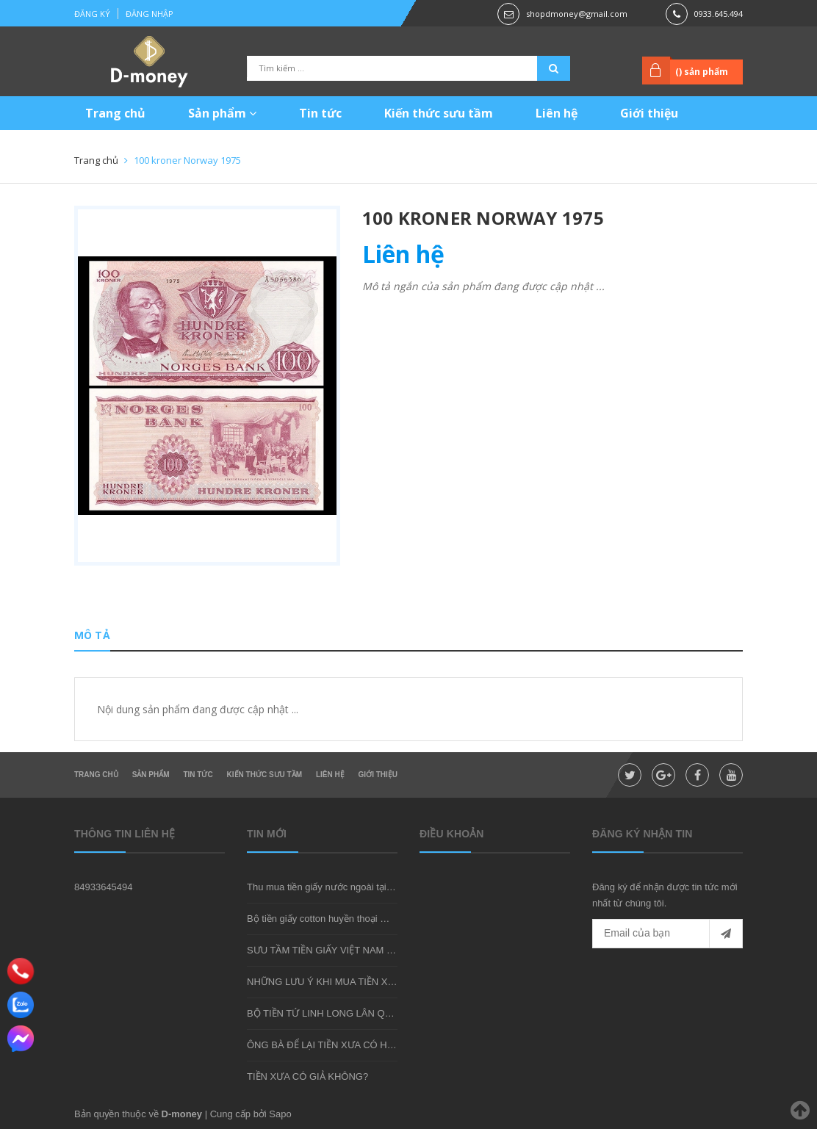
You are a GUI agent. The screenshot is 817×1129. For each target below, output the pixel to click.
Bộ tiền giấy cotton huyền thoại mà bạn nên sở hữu (355, 918)
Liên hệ (556, 113)
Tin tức (320, 113)
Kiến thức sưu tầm (438, 113)
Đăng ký (92, 13)
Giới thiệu (649, 113)
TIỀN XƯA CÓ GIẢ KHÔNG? (307, 1076)
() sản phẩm (701, 71)
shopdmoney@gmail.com (576, 13)
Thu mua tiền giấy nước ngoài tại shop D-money (349, 886)
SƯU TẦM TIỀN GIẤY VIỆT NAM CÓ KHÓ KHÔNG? (357, 950)
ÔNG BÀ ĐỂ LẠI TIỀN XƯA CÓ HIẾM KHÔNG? (346, 1044)
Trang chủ (115, 113)
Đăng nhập (149, 13)
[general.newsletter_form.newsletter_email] (667, 933)
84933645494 (103, 886)
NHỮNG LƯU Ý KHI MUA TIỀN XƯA (324, 981)
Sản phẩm (222, 113)
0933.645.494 (718, 13)
